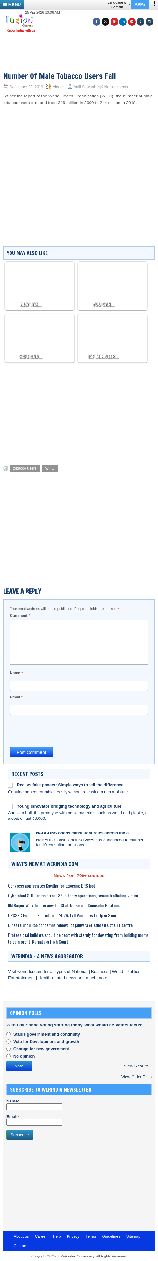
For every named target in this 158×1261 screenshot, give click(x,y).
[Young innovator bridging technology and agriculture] (10, 806)
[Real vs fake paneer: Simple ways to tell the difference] (10, 785)
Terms (90, 1236)
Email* (34, 1120)
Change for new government (41, 1048)
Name (16, 673)
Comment (20, 615)
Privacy (73, 1236)
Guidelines (111, 1236)
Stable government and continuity (46, 1034)
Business (100, 971)
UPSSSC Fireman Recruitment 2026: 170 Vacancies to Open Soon (62, 915)
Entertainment (22, 977)
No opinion (24, 1056)
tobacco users (25, 468)
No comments (116, 87)
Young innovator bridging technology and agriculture (69, 806)
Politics (133, 971)
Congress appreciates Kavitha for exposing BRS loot (51, 885)
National (80, 971)
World (118, 971)
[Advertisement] (82, 44)
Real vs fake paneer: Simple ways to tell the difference (70, 785)
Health (45, 977)
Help (57, 1236)
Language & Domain (118, 4)
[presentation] (58, 730)
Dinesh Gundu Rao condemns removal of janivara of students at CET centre (70, 925)
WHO (49, 468)
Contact (20, 1246)
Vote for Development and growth (46, 1041)
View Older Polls (136, 1076)
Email (16, 697)
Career (41, 1236)
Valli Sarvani (84, 87)
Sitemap (133, 1236)
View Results (136, 1066)
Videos (58, 87)
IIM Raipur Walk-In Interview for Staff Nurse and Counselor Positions (64, 905)
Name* (34, 1104)
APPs (139, 4)
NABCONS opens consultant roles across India (82, 833)
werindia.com (30, 971)
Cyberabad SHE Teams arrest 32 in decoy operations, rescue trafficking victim (73, 895)
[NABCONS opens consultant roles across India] (20, 842)
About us (21, 1236)
